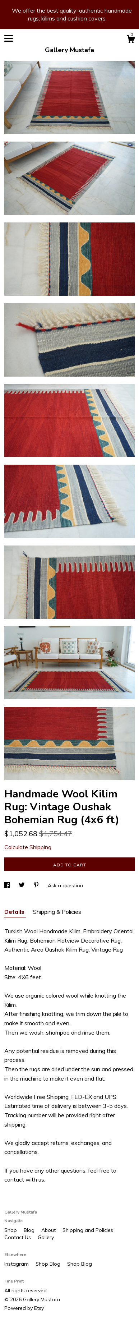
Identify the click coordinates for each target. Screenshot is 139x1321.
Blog (30, 1230)
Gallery (46, 1237)
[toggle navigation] (8, 38)
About (49, 1230)
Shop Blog (49, 1264)
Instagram (17, 1264)
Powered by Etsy (24, 1308)
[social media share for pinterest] (37, 885)
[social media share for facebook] (7, 885)
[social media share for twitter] (22, 885)
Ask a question (65, 885)
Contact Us (18, 1237)
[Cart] (131, 40)
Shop (11, 1230)
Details (15, 911)
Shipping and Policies (87, 1230)
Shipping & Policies (57, 911)
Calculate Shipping (27, 847)
